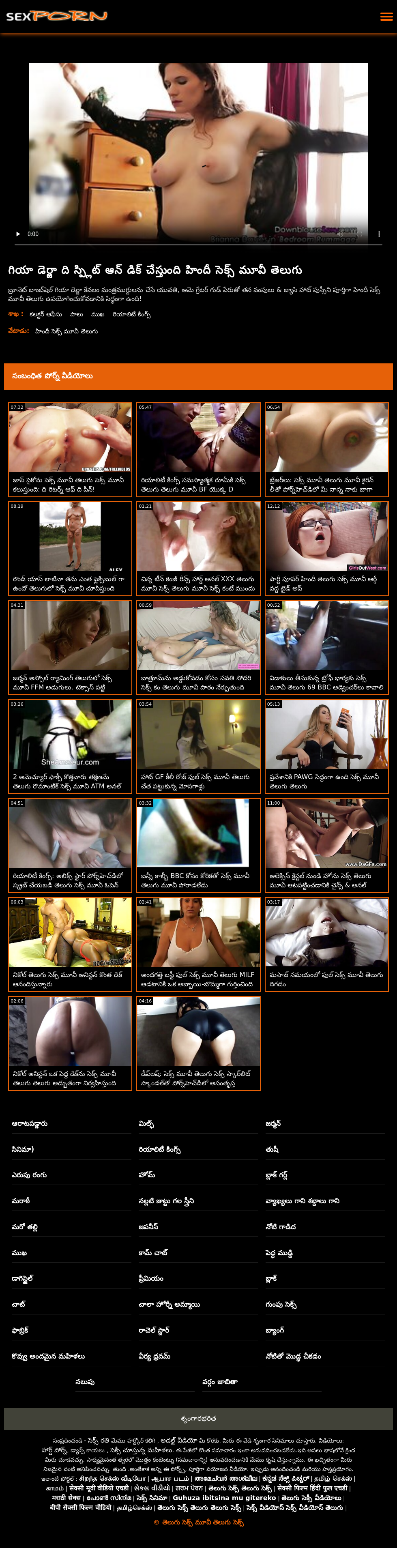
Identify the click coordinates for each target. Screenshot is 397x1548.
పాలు (78, 314)
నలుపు (84, 1382)
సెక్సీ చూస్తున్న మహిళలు (141, 1450)
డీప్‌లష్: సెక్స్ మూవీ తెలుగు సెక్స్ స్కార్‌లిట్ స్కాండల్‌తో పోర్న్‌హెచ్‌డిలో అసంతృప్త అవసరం (195, 1083)
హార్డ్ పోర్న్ (54, 1450)
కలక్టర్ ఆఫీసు (46, 314)
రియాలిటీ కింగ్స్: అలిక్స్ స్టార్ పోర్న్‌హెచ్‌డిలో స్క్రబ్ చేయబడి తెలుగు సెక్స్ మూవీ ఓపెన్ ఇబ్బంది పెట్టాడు (68, 885)
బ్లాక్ (271, 1278)
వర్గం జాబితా (220, 1382)
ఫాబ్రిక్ (20, 1330)
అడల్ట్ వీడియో (179, 1440)
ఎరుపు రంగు (29, 1175)
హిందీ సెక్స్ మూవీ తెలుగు (67, 331)
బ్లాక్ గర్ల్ (276, 1175)
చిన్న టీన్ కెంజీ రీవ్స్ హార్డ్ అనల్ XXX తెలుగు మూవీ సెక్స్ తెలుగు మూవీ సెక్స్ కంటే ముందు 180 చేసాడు (198, 588)
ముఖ (100, 314)
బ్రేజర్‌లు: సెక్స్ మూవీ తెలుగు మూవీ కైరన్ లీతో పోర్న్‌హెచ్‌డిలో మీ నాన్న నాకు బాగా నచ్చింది (322, 489)
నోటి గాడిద (281, 1227)
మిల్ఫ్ (146, 1123)
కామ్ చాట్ (153, 1253)
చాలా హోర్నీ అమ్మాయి (169, 1304)
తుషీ (272, 1149)
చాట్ (18, 1304)
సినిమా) (23, 1149)
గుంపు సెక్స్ (281, 1304)
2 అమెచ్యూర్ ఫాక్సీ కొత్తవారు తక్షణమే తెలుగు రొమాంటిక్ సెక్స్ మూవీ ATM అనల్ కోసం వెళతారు (67, 786)
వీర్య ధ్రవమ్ (154, 1356)
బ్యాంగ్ (275, 1330)
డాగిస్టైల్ (22, 1278)
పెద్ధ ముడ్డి (279, 1253)
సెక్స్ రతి (98, 1440)
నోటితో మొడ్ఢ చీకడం (293, 1356)
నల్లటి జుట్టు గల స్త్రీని (166, 1201)
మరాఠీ (21, 1201)
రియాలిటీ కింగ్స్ (134, 314)
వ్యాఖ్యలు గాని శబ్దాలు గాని (302, 1201)
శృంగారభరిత (198, 1418)
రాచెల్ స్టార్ (154, 1330)
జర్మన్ (273, 1123)
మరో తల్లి (24, 1227)
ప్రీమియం (151, 1278)
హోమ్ (147, 1175)
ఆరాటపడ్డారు (29, 1123)
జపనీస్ (148, 1227)
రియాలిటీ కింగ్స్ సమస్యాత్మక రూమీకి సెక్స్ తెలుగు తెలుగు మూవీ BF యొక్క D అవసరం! (193, 489)
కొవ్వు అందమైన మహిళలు (48, 1356)
